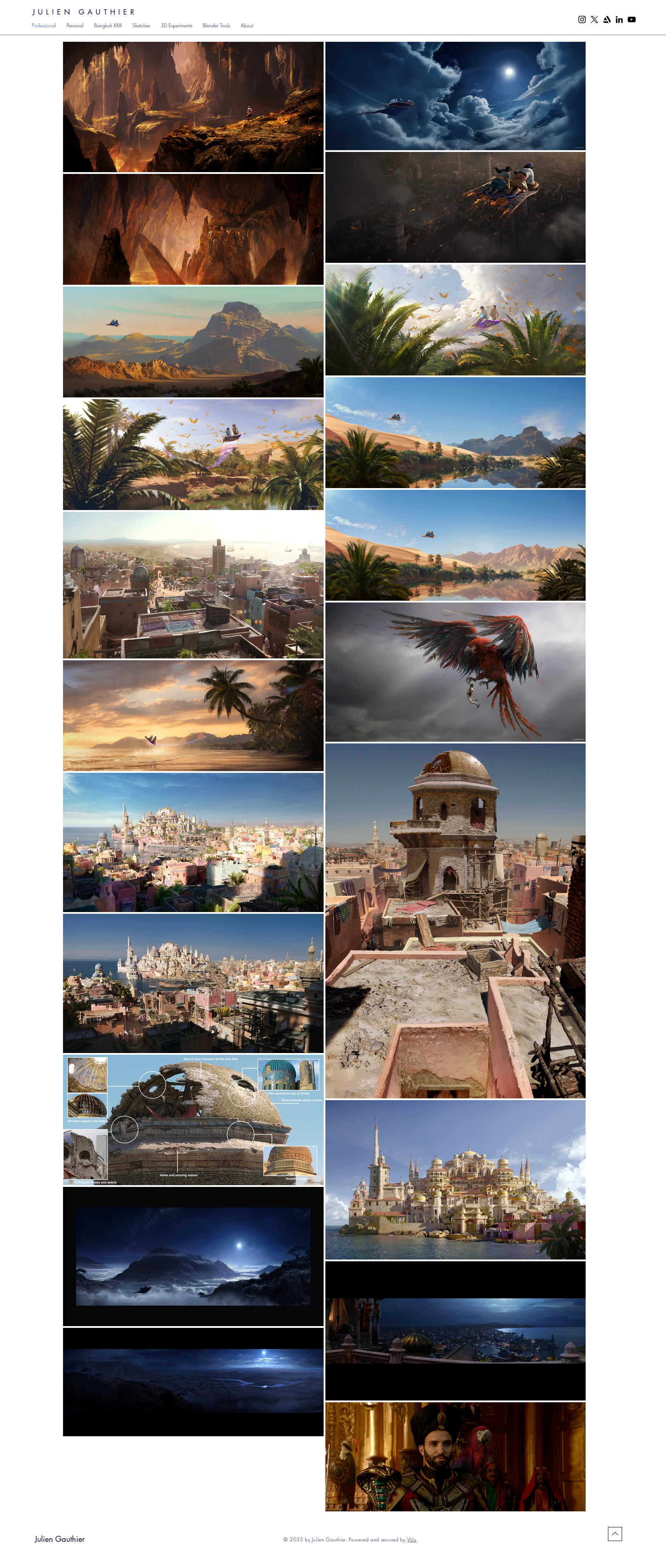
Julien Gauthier (60, 1539)
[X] (594, 19)
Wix (411, 1539)
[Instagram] (582, 19)
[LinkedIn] (619, 19)
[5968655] (607, 19)
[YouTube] (632, 19)
